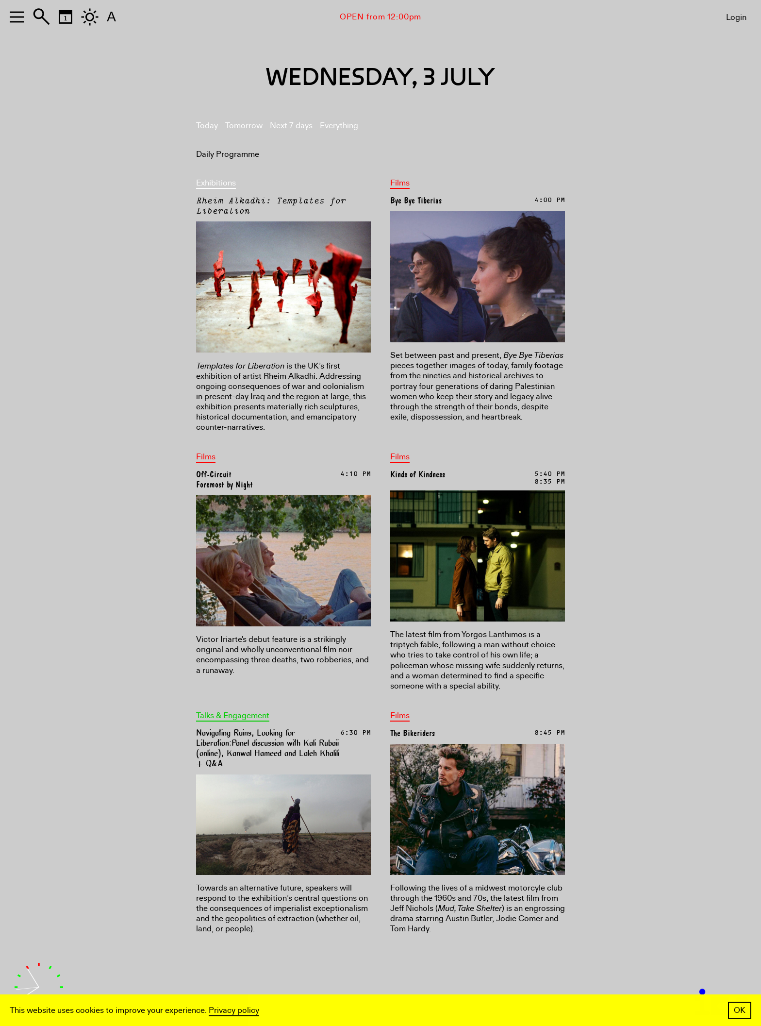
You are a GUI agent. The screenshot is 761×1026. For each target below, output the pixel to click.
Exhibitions (216, 183)
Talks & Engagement (232, 715)
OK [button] (739, 1010)
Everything (339, 125)
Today (207, 125)
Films (400, 183)
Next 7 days (291, 125)
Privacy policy (234, 1010)
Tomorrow (244, 125)
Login (736, 17)
